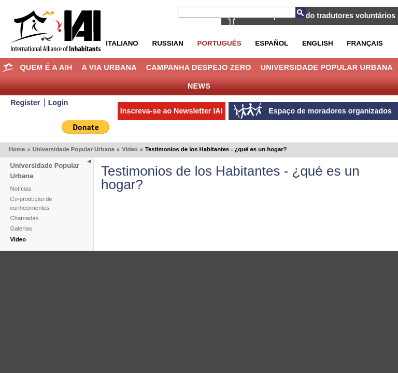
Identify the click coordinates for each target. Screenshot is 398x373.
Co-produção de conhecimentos (31, 203)
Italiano (122, 43)
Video (130, 149)
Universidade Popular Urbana (327, 67)
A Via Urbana (108, 67)
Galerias (21, 228)
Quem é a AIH (46, 67)
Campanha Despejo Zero (198, 67)
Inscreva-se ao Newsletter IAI (171, 111)
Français (364, 43)
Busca (300, 12)
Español (271, 43)
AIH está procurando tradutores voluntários (318, 15)
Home (8, 67)
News (199, 86)
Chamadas (24, 218)
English (317, 43)
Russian (167, 43)
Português (219, 43)
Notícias (21, 188)
